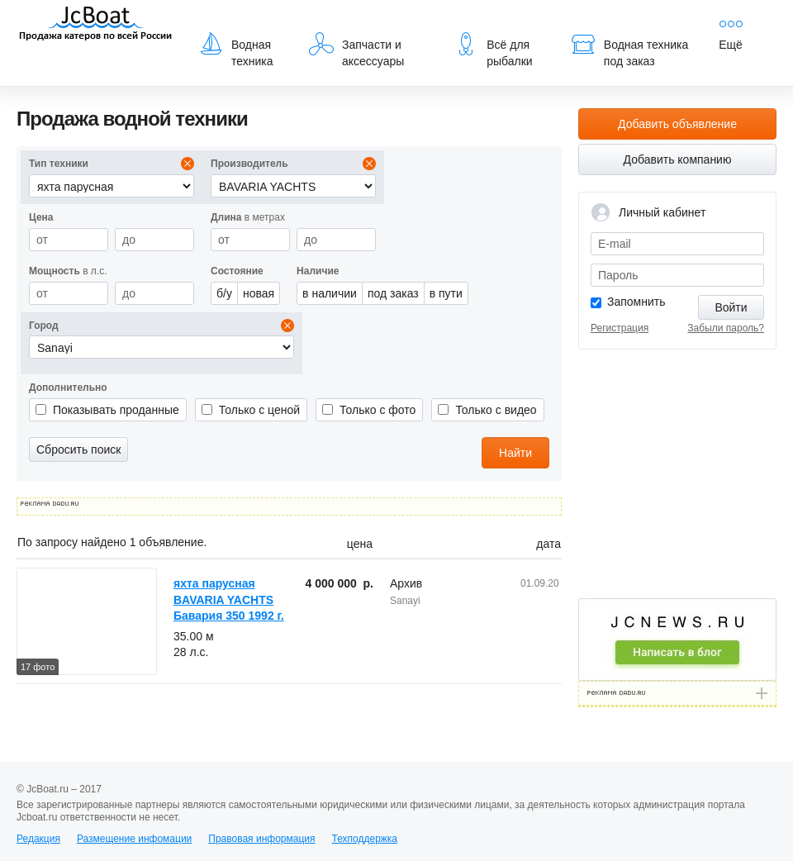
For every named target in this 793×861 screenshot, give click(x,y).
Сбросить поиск (78, 449)
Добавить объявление (677, 124)
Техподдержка (364, 838)
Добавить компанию (678, 159)
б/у (224, 293)
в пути (446, 293)
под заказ (393, 293)
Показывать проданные (116, 409)
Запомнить (636, 301)
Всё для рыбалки (492, 49)
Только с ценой (259, 409)
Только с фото (377, 409)
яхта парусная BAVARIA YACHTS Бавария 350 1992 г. (228, 599)
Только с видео (495, 409)
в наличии (329, 293)
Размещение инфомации (134, 838)
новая (258, 293)
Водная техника (235, 49)
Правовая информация (261, 838)
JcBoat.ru (95, 25)
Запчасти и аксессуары (356, 49)
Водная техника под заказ (629, 49)
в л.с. (68, 271)
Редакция (38, 838)
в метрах (248, 217)
